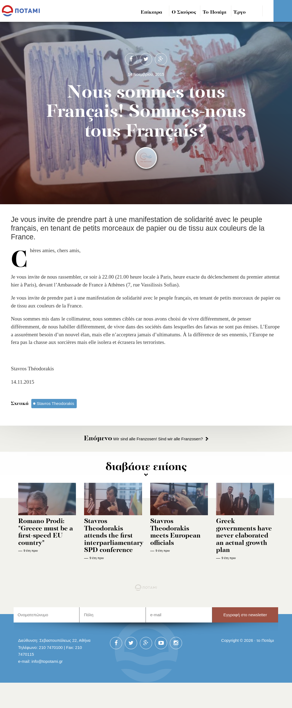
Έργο (240, 12)
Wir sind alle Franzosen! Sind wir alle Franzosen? (143, 439)
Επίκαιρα (151, 12)
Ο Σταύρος (184, 12)
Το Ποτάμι (214, 12)
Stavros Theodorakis (55, 403)
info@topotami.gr (47, 661)
